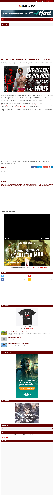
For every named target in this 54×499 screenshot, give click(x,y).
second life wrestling (7, 63)
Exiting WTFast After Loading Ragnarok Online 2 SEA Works (18, 343)
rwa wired (46, 62)
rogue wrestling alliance (38, 62)
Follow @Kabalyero (4, 437)
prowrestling (30, 62)
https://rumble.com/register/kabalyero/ (39, 267)
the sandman (22, 63)
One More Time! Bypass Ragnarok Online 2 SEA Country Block (19, 331)
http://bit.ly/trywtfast (6, 105)
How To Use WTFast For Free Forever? (14, 337)
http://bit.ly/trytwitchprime (39, 105)
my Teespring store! (29, 328)
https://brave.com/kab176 (20, 106)
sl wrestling (16, 63)
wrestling (28, 63)
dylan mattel (24, 62)
